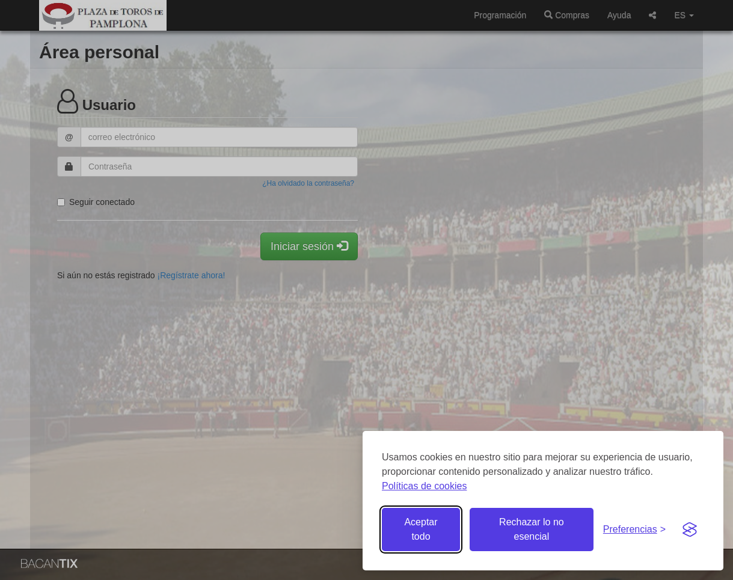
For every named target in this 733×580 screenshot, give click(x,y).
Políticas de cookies (424, 486)
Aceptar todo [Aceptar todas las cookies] (420, 529)
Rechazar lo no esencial (531, 529)
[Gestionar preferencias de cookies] (634, 530)
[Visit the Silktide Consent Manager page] (689, 529)
